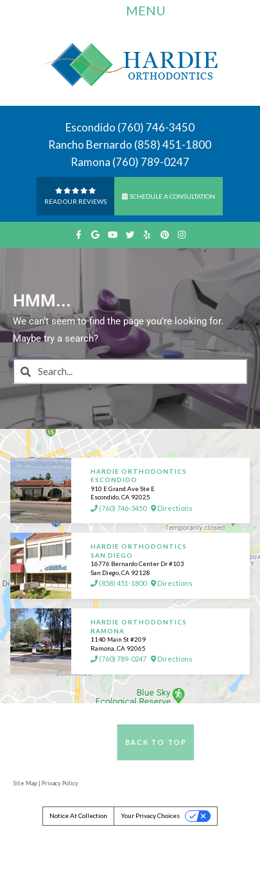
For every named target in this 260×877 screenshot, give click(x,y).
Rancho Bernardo (90, 144)
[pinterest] (164, 235)
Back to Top (174, 742)
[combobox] (130, 371)
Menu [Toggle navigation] (135, 12)
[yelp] (147, 235)
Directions (172, 508)
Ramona (90, 162)
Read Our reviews (75, 195)
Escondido (90, 127)
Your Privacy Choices (150, 815)
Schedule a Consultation (168, 196)
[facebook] (78, 235)
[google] (95, 235)
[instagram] (182, 235)
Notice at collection (78, 815)
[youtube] (112, 235)
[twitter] (130, 235)
